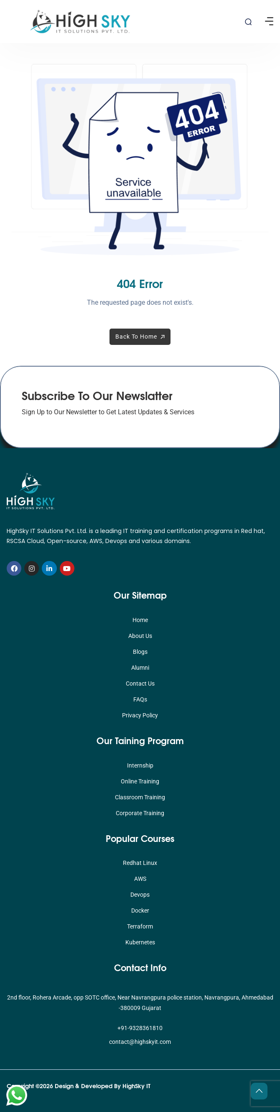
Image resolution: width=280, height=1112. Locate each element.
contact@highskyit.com (140, 1041)
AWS (140, 878)
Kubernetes (140, 942)
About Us (140, 636)
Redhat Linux (140, 863)
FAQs (140, 699)
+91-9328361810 (140, 1028)
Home (140, 620)
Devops (140, 894)
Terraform (140, 926)
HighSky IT (136, 1085)
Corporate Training (140, 813)
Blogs (140, 651)
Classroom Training (140, 797)
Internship (140, 765)
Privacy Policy (140, 715)
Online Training (140, 781)
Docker (140, 910)
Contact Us (140, 683)
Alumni (140, 667)
